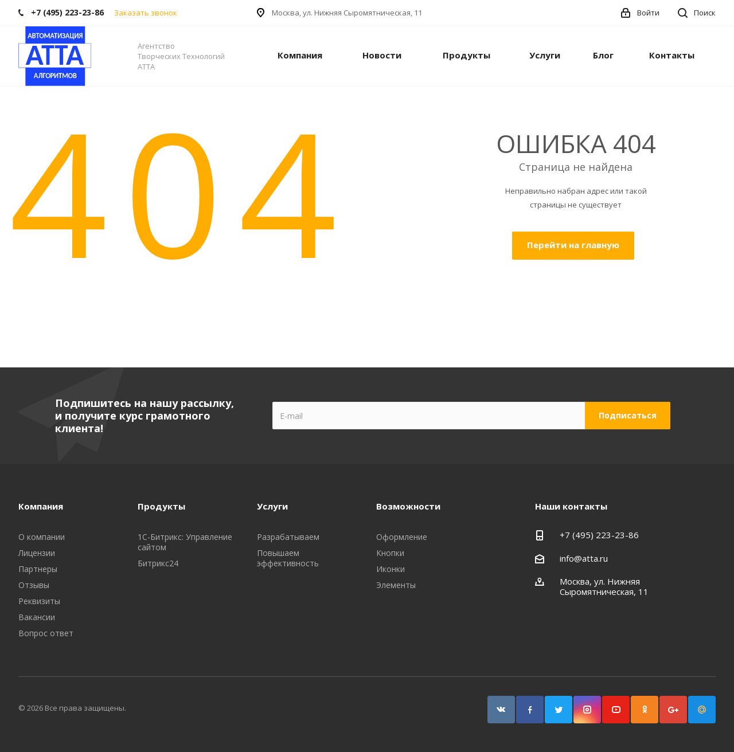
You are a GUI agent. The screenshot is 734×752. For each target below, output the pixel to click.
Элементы (396, 584)
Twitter (558, 709)
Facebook (530, 709)
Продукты (466, 55)
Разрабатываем (288, 536)
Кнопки (390, 552)
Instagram (587, 709)
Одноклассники (644, 709)
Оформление (401, 536)
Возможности (408, 506)
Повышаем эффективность (288, 558)
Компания (300, 55)
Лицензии (36, 552)
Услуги (544, 55)
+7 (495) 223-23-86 (599, 534)
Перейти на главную (573, 244)
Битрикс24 (158, 563)
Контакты (671, 55)
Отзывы (33, 584)
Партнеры (37, 568)
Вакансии (36, 617)
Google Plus (673, 709)
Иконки (390, 568)
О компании (41, 536)
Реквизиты (39, 601)
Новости (381, 55)
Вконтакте (501, 709)
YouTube (616, 709)
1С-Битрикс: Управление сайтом (185, 542)
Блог (603, 55)
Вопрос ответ (45, 633)
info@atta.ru (584, 558)
